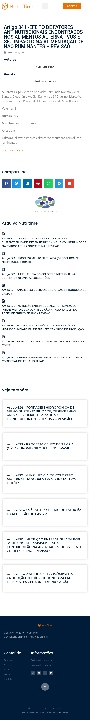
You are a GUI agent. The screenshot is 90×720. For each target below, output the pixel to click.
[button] (45, 6)
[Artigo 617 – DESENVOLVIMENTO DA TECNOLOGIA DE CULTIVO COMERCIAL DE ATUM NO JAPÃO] (3, 352)
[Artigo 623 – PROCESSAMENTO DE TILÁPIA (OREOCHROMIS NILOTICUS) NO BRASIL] (3, 253)
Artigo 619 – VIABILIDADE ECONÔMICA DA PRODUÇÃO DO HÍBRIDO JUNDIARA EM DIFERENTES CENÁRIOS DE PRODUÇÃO (40, 578)
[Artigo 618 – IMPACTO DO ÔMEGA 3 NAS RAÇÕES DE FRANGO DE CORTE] (3, 336)
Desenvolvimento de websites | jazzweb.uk (45, 712)
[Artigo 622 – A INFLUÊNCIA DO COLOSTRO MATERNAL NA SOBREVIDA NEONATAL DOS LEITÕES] (3, 269)
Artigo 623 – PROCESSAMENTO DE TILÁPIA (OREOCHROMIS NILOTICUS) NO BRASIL (40, 446)
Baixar (20, 150)
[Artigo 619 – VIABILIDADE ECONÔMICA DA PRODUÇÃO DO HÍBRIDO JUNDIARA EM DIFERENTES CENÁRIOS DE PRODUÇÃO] (3, 320)
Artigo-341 (7, 150)
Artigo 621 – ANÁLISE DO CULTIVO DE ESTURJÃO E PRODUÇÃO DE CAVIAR (45, 512)
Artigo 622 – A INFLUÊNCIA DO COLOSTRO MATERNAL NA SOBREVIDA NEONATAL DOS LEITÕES (41, 479)
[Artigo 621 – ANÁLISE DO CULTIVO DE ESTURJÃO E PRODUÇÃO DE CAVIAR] (3, 285)
